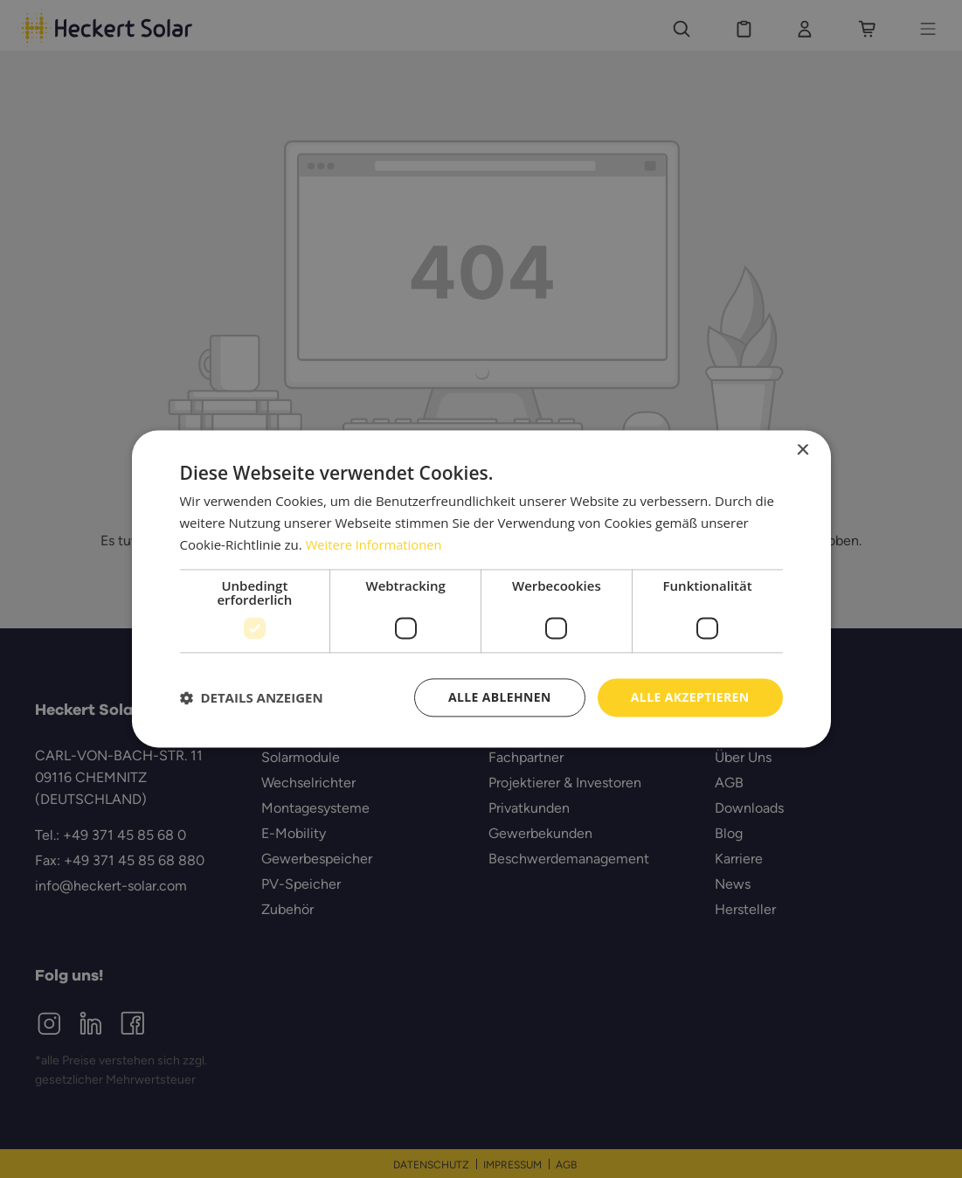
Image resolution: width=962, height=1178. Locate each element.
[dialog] (481, 589)
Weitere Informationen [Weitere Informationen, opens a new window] (375, 544)
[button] (251, 697)
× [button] (802, 450)
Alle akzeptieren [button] (689, 697)
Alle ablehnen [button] (498, 697)
